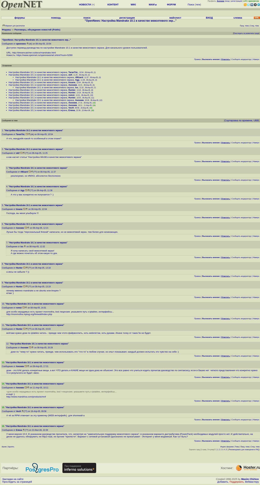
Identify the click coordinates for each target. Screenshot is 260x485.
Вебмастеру (252, 481)
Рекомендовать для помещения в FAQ (244, 450)
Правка (197, 59)
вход (227, 1)
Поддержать (237, 481)
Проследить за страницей (17, 481)
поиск (86, 17)
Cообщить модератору (241, 59)
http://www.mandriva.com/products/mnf (26, 396)
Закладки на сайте (12, 479)
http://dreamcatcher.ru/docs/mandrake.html (34, 52)
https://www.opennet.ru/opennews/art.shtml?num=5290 (44, 55)
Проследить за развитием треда (246, 33)
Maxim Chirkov (250, 479)
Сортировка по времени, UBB (242, 120)
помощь (56, 17)
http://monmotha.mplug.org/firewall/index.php (29, 314)
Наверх (256, 59)
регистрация (236, 1)
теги (198, 4)
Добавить (222, 481)
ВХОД (209, 17)
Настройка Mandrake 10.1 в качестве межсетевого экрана (38, 72)
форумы (20, 17)
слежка (238, 17)
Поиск (191, 4)
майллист (175, 17)
